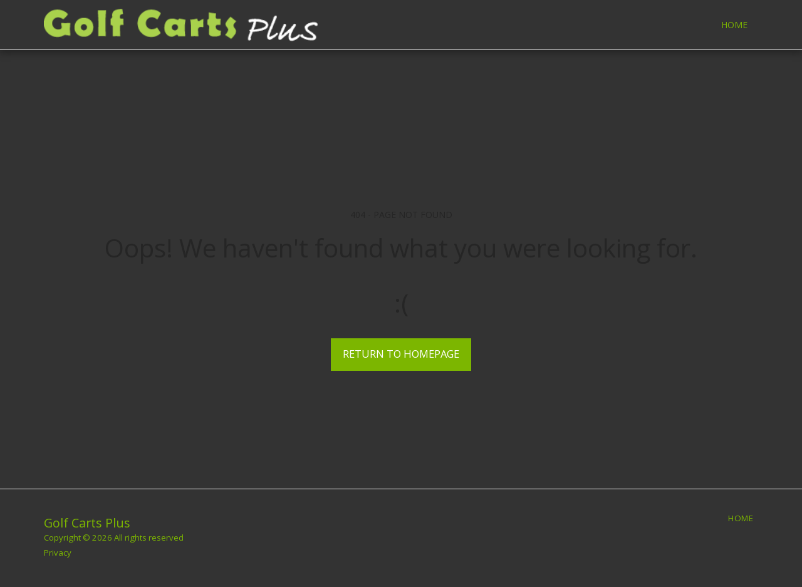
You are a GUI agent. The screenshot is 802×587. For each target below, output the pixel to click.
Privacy (57, 552)
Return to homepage (401, 353)
